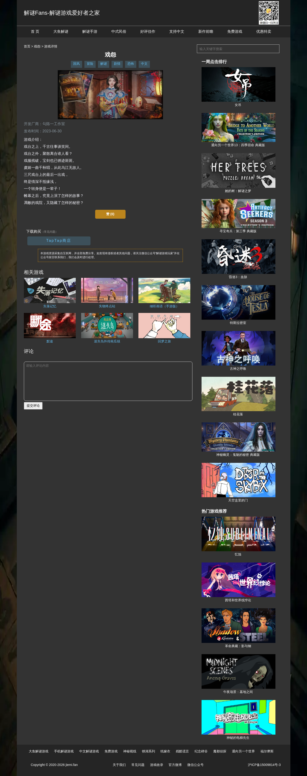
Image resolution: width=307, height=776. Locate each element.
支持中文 (176, 31)
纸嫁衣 (165, 751)
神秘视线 (129, 751)
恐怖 (130, 63)
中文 (144, 63)
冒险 (90, 63)
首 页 (35, 31)
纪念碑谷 (201, 751)
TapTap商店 (59, 241)
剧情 (117, 63)
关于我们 (119, 765)
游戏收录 (156, 765)
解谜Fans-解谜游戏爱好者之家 (62, 13)
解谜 (103, 63)
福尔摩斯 (267, 751)
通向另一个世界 (243, 751)
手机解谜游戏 (64, 751)
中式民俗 (118, 31)
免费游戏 (234, 31)
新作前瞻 (205, 31)
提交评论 (33, 405)
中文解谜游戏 (89, 751)
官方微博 (175, 765)
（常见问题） (49, 231)
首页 (27, 46)
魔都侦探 (219, 751)
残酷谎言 (182, 751)
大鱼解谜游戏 (38, 751)
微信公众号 (195, 765)
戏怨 (37, 46)
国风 (76, 63)
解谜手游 (89, 31)
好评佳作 (147, 31)
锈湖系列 (148, 751)
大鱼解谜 (60, 31)
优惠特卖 (263, 31)
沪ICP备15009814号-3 (264, 765)
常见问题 (137, 765)
